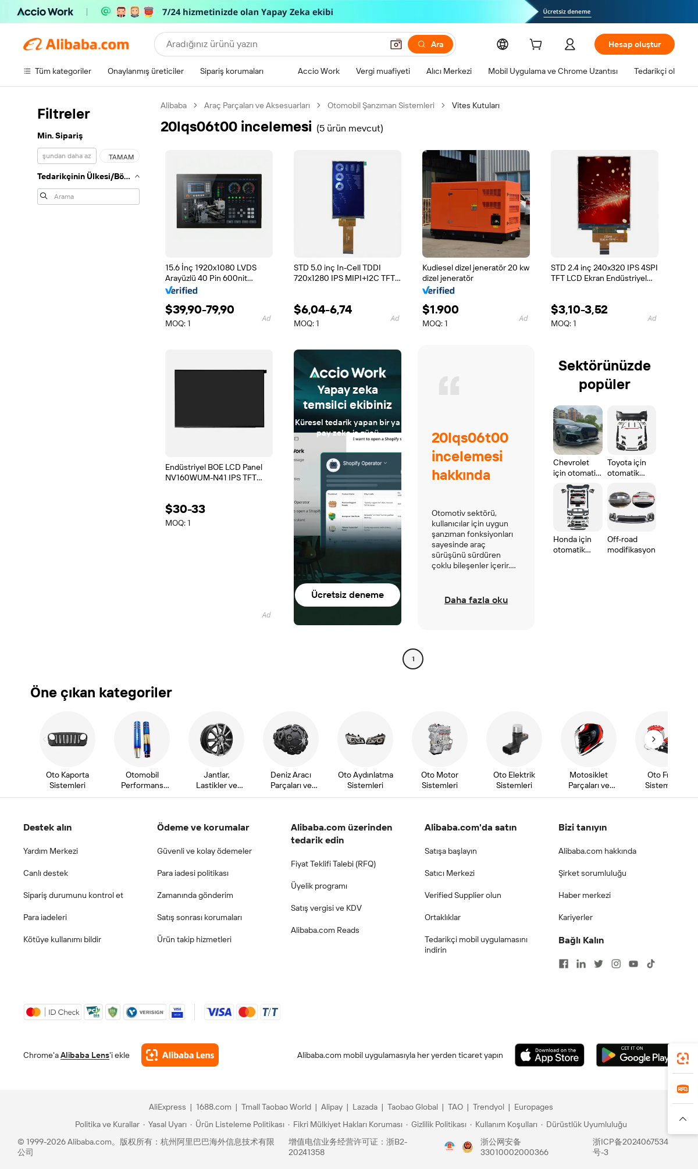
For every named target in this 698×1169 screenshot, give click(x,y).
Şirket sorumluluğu (592, 873)
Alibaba (174, 105)
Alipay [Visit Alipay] (332, 1106)
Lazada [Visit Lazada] (365, 1106)
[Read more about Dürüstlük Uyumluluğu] (584, 1124)
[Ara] (430, 44)
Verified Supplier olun (463, 895)
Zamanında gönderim (195, 895)
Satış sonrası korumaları (199, 917)
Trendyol (488, 1106)
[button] (396, 44)
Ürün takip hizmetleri (194, 939)
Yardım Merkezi (50, 851)
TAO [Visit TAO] (455, 1106)
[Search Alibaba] (273, 44)
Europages (533, 1106)
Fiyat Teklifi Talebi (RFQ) (333, 863)
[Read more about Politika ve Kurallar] (106, 1124)
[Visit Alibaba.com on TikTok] (651, 963)
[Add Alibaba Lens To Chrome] (180, 1055)
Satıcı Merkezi (450, 873)
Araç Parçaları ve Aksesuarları (257, 105)
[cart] (538, 46)
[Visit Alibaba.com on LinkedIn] (581, 963)
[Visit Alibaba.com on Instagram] (616, 963)
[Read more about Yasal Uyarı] (165, 1124)
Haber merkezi (584, 895)
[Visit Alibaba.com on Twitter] (598, 963)
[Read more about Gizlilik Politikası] (436, 1124)
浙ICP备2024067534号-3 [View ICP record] (630, 1147)
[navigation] (88, 383)
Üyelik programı (319, 885)
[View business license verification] (449, 1147)
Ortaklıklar (443, 917)
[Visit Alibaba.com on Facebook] (563, 963)
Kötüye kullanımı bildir (62, 939)
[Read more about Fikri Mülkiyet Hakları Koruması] (345, 1124)
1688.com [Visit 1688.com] (214, 1106)
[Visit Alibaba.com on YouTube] (633, 963)
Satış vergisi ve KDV (326, 908)
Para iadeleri (45, 917)
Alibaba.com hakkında (597, 851)
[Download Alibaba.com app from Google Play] (635, 1055)
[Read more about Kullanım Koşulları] (503, 1124)
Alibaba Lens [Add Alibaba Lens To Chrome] (84, 1055)
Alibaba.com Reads (325, 930)
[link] (683, 1058)
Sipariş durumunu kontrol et (73, 895)
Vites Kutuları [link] (476, 105)
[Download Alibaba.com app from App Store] (550, 1055)
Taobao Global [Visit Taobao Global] (412, 1106)
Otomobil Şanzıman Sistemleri (381, 105)
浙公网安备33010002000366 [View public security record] (514, 1147)
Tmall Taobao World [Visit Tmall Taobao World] (276, 1106)
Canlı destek (45, 873)
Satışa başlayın (451, 851)
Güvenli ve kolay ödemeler (204, 851)
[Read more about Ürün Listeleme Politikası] (237, 1124)
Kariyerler (575, 917)
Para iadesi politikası (193, 873)
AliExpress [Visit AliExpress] (167, 1106)
